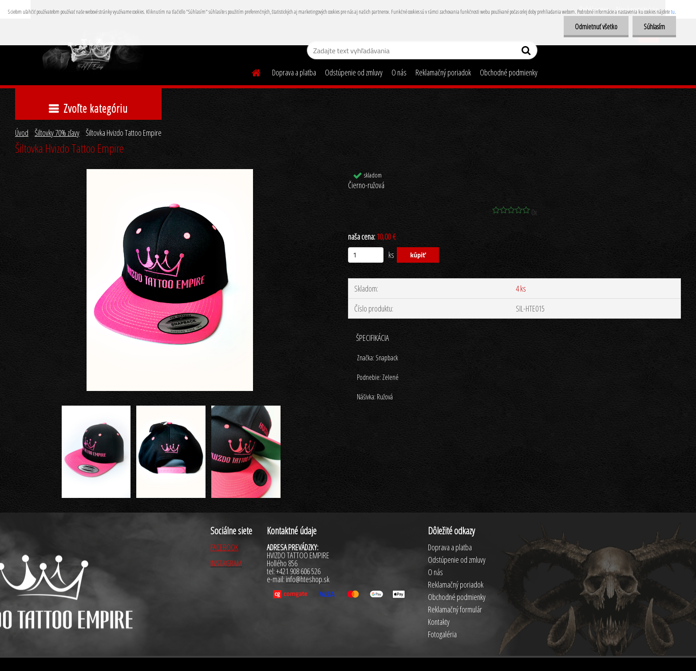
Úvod (21, 132)
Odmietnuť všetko (596, 27)
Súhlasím (654, 27)
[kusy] (366, 255)
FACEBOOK (224, 547)
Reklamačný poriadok (443, 72)
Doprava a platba (294, 72)
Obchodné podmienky (509, 72)
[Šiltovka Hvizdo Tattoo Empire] (170, 173)
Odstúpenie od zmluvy (354, 72)
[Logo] (92, 51)
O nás (399, 72)
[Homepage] (251, 71)
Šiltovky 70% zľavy (57, 132)
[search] (527, 52)
